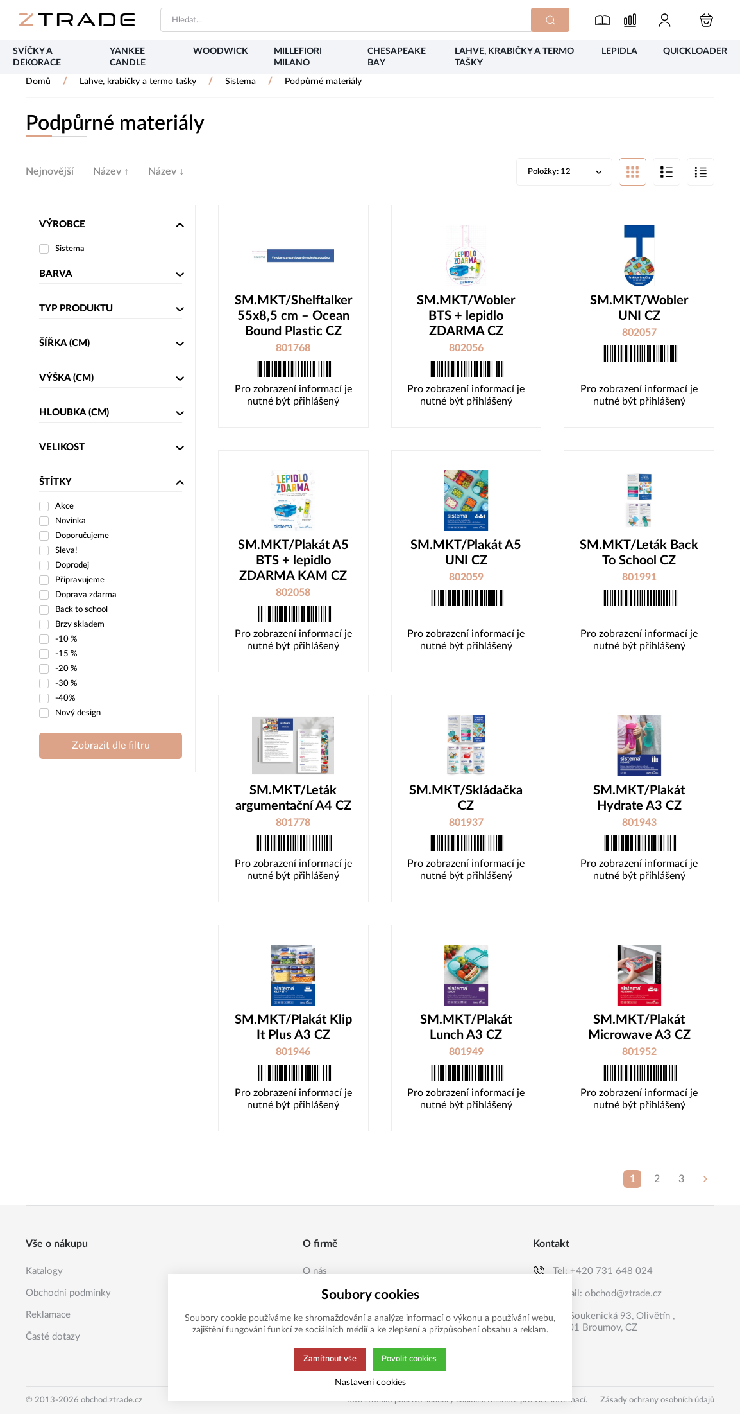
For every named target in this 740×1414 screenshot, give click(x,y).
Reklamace (48, 1315)
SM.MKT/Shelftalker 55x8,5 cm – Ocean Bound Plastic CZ (293, 317)
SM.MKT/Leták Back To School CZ (639, 554)
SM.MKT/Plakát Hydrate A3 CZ (639, 799)
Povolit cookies (409, 1359)
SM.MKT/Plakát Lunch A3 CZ (466, 1029)
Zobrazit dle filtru (111, 747)
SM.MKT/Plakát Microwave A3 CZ (639, 1029)
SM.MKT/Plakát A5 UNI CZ (465, 554)
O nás (315, 1271)
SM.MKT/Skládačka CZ (466, 799)
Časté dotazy (53, 1336)
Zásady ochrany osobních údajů (657, 1400)
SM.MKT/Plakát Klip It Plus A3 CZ (293, 1029)
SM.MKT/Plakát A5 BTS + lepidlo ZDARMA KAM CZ (293, 562)
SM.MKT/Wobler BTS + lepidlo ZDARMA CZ (466, 317)
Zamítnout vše (329, 1359)
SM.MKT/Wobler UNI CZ (639, 309)
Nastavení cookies (370, 1382)
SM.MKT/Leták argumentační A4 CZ (293, 799)
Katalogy (44, 1271)
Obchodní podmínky (68, 1293)
